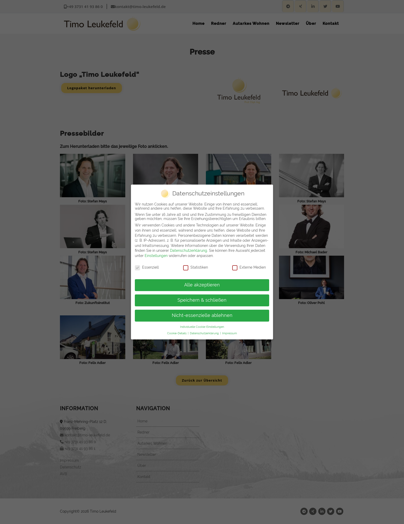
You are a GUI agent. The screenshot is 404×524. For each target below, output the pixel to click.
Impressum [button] (229, 331)
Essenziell (147, 265)
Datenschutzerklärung (188, 248)
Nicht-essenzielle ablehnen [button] (202, 313)
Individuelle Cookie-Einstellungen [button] (202, 324)
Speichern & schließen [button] (202, 298)
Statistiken (195, 265)
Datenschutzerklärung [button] (205, 331)
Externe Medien (249, 265)
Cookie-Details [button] (177, 331)
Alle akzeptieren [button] (202, 283)
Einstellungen (156, 254)
